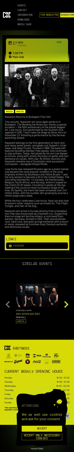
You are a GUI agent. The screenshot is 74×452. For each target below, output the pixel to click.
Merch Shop (24, 24)
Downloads (24, 20)
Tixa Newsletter (49, 15)
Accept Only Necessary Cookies (42, 437)
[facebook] (37, 245)
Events (22, 5)
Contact (22, 10)
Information (25, 15)
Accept (42, 428)
